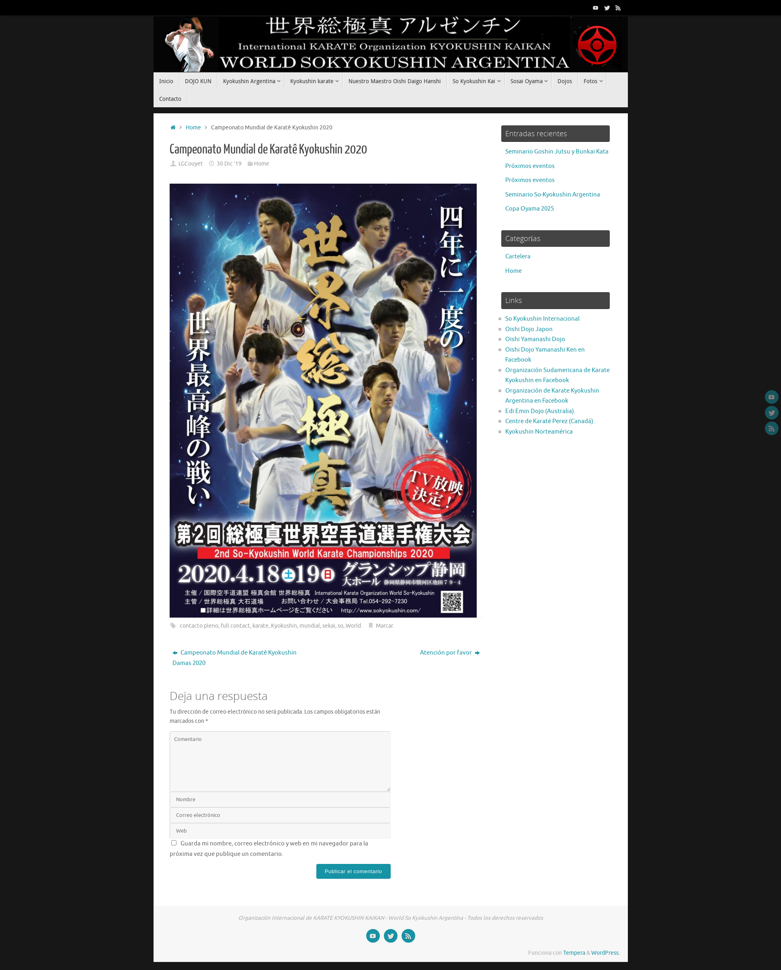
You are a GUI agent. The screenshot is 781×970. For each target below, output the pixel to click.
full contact (235, 625)
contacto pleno (199, 625)
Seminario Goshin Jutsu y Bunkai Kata (557, 152)
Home (193, 127)
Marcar (384, 625)
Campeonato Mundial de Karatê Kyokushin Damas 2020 (234, 658)
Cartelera (518, 256)
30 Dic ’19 (229, 163)
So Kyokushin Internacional (542, 319)
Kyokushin (284, 625)
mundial (309, 625)
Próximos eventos (530, 166)
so (340, 625)
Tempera (574, 953)
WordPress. (605, 953)
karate (260, 625)
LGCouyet (190, 163)
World (353, 625)
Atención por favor (450, 653)
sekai (328, 625)
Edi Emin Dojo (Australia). (540, 411)
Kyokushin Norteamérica (539, 432)
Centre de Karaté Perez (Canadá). (550, 421)
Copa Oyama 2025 (529, 209)
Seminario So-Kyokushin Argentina (552, 195)
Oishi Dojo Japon (529, 329)
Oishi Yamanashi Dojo (535, 339)
